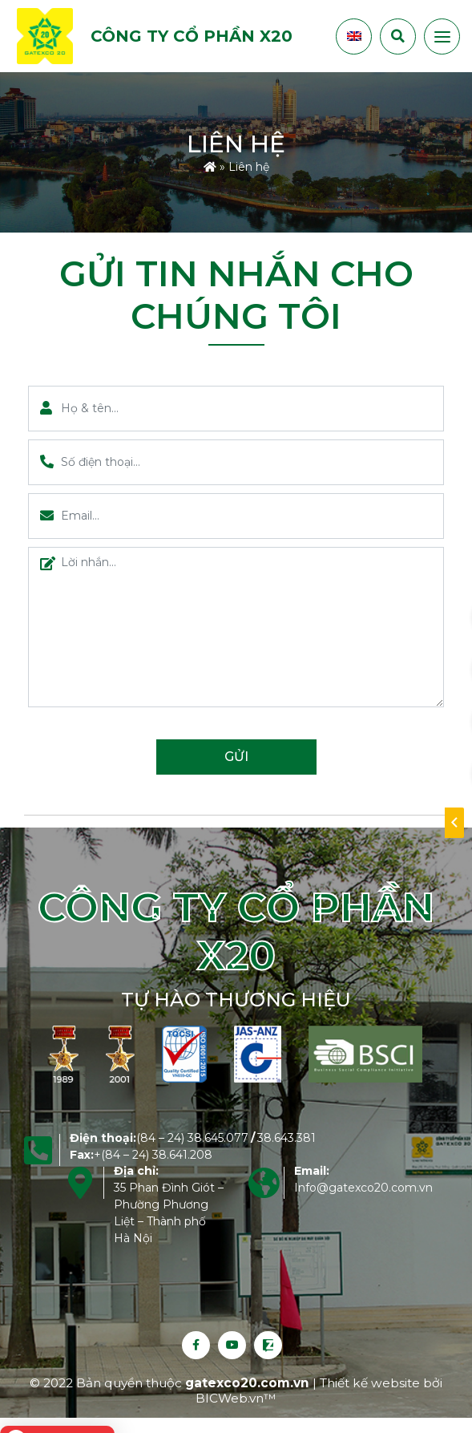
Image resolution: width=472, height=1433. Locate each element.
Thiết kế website (371, 1382)
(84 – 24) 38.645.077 (192, 1138)
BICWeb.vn (230, 1398)
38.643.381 (286, 1138)
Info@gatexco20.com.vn (363, 1187)
